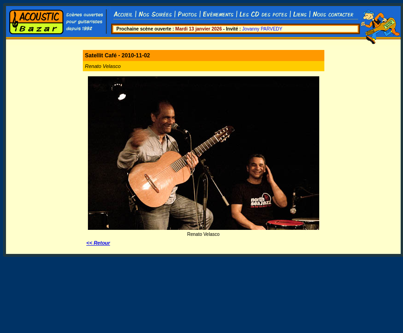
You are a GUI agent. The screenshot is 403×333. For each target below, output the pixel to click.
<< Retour (98, 243)
